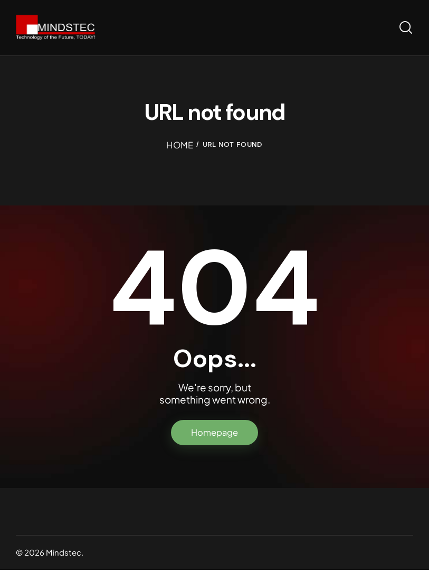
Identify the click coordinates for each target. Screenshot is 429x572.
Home (180, 145)
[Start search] (405, 28)
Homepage (214, 434)
